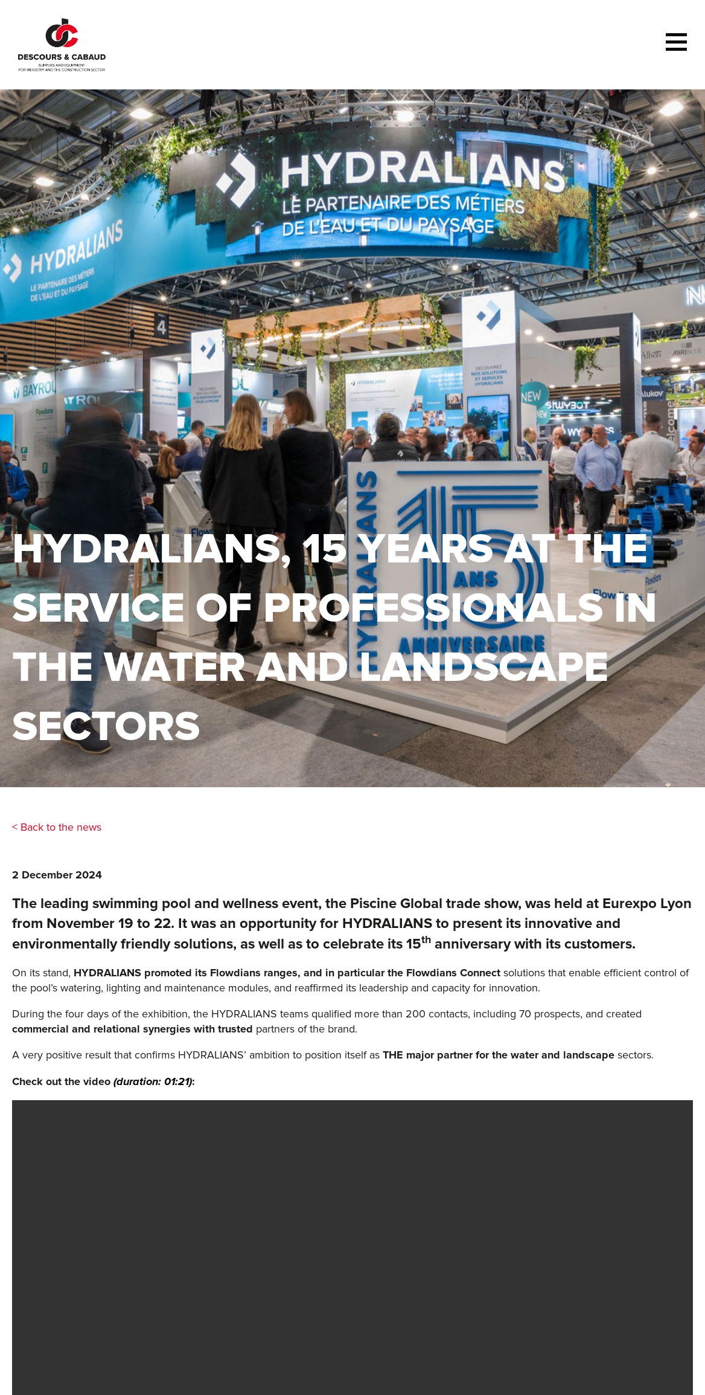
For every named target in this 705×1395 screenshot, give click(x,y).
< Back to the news (56, 827)
